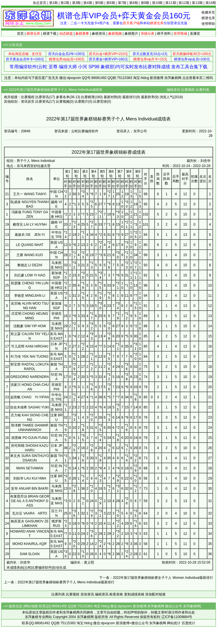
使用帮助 (208, 24)
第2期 (64, 3)
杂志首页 (39, 3)
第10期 (157, 3)
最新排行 (129, 97)
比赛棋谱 (88, 97)
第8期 (133, 3)
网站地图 (31, 606)
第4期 (87, 3)
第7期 (122, 3)
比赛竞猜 (100, 102)
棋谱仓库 (208, 18)
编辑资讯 (173, 90)
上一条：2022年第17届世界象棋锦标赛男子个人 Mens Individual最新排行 (59, 582)
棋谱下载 (50, 34)
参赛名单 (63, 97)
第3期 (76, 3)
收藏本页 (208, 12)
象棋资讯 (98, 34)
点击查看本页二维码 (197, 78)
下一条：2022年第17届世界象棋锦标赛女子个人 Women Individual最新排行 (156, 578)
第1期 (53, 3)
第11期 (170, 3)
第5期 (99, 3)
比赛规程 (188, 90)
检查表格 (116, 594)
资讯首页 (27, 102)
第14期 (210, 3)
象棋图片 (131, 34)
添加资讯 (87, 594)
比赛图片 (81, 102)
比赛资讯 (42, 97)
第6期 (110, 3)
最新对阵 (110, 97)
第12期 (184, 3)
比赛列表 (202, 90)
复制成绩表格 (134, 594)
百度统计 (188, 623)
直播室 (195, 34)
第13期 (197, 3)
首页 (20, 34)
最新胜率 (148, 97)
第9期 (145, 3)
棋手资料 (164, 34)
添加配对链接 (155, 594)
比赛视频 (63, 102)
